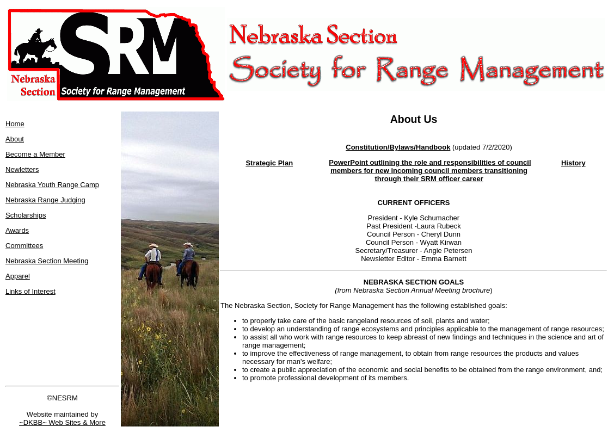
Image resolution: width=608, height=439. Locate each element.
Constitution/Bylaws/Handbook (398, 147)
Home (14, 124)
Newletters (22, 169)
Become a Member (35, 154)
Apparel (17, 276)
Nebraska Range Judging (45, 200)
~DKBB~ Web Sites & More (62, 422)
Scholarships (25, 215)
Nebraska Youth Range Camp (52, 185)
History (573, 163)
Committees (24, 246)
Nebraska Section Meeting (46, 261)
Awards (17, 230)
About (14, 139)
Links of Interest (30, 291)
